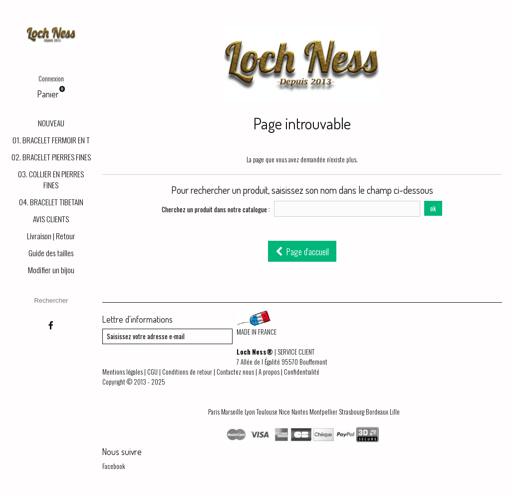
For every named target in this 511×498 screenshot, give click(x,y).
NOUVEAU (51, 122)
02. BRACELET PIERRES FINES (51, 156)
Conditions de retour (187, 372)
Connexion (51, 78)
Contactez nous (235, 372)
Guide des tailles (50, 252)
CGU (152, 372)
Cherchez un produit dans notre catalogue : (216, 209)
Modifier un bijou (51, 269)
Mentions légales (122, 372)
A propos (268, 372)
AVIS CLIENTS (51, 218)
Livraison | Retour (51, 235)
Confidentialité (301, 372)
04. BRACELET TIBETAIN (51, 201)
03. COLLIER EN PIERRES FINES (51, 179)
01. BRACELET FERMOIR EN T (51, 139)
